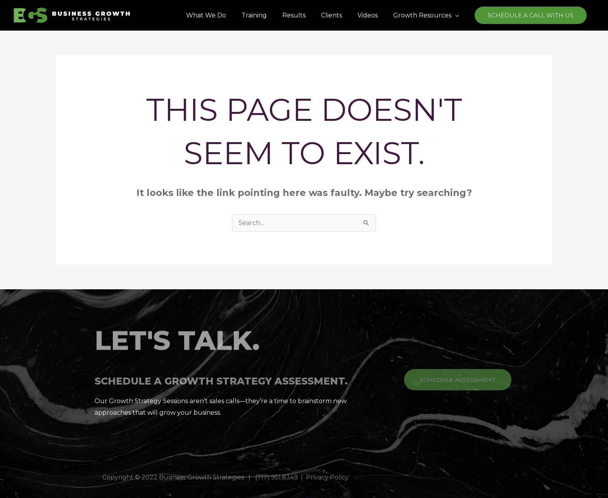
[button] (531, 15)
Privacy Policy (327, 477)
